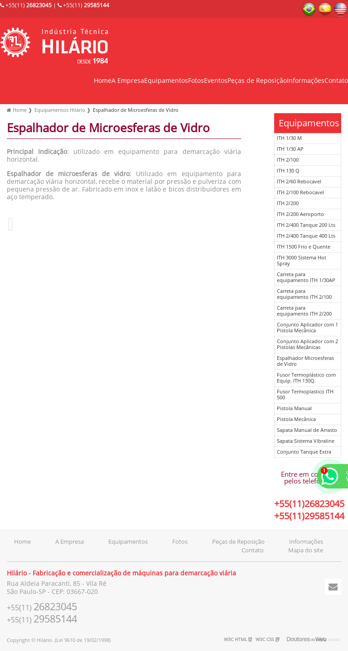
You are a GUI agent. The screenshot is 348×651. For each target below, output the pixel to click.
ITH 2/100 (288, 160)
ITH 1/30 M (289, 138)
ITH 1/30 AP (290, 149)
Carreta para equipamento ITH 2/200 (304, 311)
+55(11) (26, 5)
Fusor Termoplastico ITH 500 (305, 395)
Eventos (215, 81)
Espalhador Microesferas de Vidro (305, 361)
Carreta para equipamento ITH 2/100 (304, 294)
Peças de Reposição (257, 81)
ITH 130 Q (288, 171)
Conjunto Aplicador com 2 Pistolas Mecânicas (307, 344)
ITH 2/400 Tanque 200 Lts (306, 225)
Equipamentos (166, 81)
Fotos (196, 81)
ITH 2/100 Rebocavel (300, 193)
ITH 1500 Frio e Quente (303, 247)
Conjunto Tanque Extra (304, 452)
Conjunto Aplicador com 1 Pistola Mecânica (307, 328)
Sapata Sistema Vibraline (305, 441)
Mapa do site (305, 550)
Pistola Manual (294, 409)
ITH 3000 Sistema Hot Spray (301, 261)
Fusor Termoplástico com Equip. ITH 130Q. (306, 378)
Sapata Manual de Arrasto (307, 430)
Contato (336, 81)
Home (102, 81)
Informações (305, 81)
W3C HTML (238, 639)
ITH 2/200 (288, 203)
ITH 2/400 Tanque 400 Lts (306, 236)
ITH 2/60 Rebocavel (299, 182)
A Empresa (127, 81)
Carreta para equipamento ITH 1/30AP (306, 277)
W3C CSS (268, 639)
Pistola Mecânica (296, 419)
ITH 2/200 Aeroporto (300, 214)
